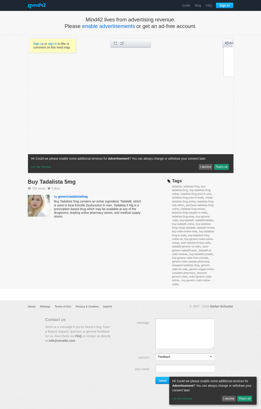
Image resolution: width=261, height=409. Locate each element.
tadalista (177, 186)
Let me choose (182, 398)
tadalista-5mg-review (193, 209)
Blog (198, 5)
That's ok (244, 398)
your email (142, 369)
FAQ (209, 5)
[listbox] (185, 356)
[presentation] (211, 356)
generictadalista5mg (73, 196)
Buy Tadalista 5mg (52, 182)
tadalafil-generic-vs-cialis (186, 246)
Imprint (107, 306)
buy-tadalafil (186, 220)
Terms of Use (63, 306)
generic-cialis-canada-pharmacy (190, 261)
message (143, 322)
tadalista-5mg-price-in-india (188, 197)
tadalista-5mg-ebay (183, 216)
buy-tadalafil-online (183, 224)
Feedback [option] (164, 356)
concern (143, 357)
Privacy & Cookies (87, 306)
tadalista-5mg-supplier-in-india (189, 212)
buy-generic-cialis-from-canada (190, 257)
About (31, 306)
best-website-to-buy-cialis (195, 242)
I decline (229, 398)
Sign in (224, 5)
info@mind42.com (62, 340)
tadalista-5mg (191, 186)
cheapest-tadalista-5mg (185, 265)
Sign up (38, 43)
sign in (52, 43)
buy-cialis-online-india (184, 231)
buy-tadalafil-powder (201, 254)
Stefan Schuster (221, 306)
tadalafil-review (205, 227)
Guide (186, 5)
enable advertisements (108, 26)
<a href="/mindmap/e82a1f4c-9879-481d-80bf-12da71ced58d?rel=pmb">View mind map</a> (131, 105)
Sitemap (45, 306)
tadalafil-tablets (204, 220)
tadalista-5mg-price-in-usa (196, 193)
